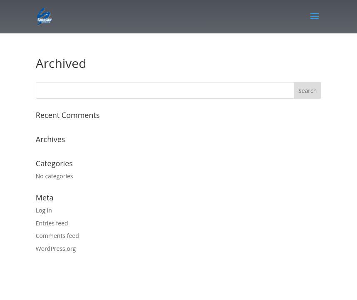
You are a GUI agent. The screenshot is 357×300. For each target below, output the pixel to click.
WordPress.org (56, 248)
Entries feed (52, 223)
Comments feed (57, 236)
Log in (44, 210)
